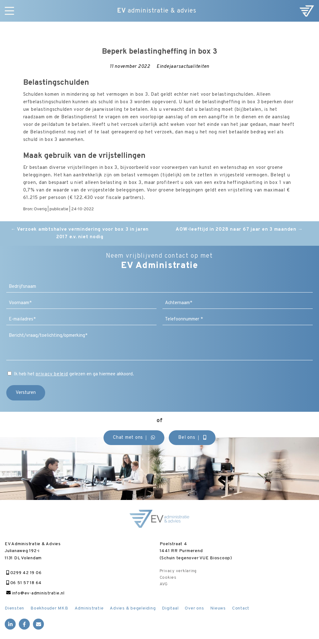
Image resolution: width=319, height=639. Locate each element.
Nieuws (218, 608)
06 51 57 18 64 (24, 583)
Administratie (89, 608)
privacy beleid (52, 374)
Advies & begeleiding (133, 608)
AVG (164, 584)
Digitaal (170, 608)
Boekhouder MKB (49, 608)
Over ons (194, 608)
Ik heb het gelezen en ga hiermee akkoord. (74, 374)
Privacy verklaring (178, 571)
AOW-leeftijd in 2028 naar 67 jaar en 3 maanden (239, 230)
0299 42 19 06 (23, 573)
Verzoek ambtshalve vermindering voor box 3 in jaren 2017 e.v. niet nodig (80, 233)
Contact (240, 608)
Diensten (14, 608)
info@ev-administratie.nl (35, 593)
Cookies (168, 577)
